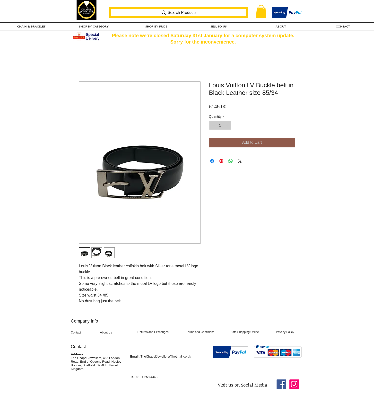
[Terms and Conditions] (206, 332)
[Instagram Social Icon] (294, 384)
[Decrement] (213, 125)
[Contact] (84, 333)
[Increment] (228, 125)
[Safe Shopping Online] (251, 332)
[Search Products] (178, 12)
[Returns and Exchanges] (160, 332)
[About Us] (115, 333)
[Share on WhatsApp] (231, 161)
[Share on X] (240, 161)
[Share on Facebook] (212, 161)
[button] (261, 11)
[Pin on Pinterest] (221, 161)
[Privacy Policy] (288, 332)
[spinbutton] (220, 125)
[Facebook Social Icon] (281, 384)
